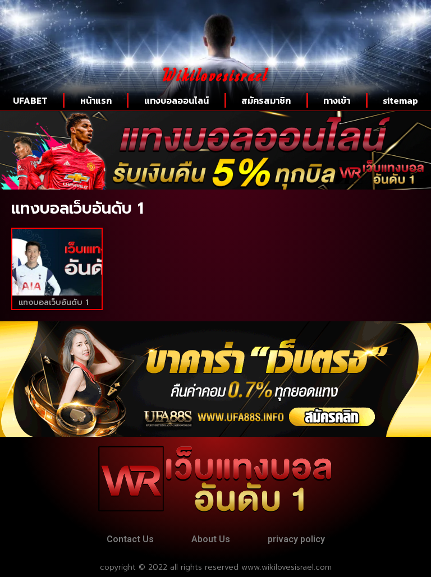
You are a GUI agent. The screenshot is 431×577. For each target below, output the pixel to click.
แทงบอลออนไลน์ (176, 100)
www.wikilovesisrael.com (286, 567)
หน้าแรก (96, 100)
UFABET (30, 100)
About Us (210, 539)
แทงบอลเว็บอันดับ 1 (54, 302)
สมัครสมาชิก (266, 100)
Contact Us (130, 539)
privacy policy (296, 539)
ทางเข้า (336, 100)
